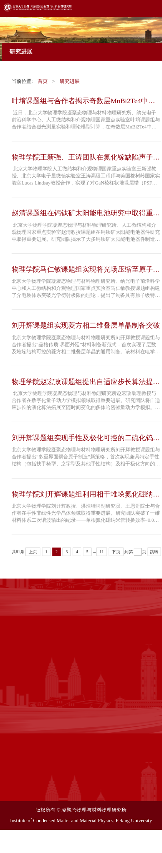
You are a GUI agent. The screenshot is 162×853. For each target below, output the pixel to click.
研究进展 (70, 79)
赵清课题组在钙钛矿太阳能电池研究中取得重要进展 (86, 212)
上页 (32, 553)
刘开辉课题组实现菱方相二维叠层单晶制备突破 (86, 325)
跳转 (155, 553)
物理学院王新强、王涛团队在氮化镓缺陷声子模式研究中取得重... (86, 155)
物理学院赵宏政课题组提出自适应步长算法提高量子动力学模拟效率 (86, 382)
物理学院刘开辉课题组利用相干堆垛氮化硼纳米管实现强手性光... (86, 496)
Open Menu (151, 10)
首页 (42, 79)
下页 (116, 553)
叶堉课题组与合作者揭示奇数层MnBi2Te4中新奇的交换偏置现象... (83, 99)
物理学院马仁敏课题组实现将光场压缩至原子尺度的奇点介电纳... (86, 269)
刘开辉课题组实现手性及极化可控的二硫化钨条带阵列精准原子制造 (86, 439)
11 (102, 553)
